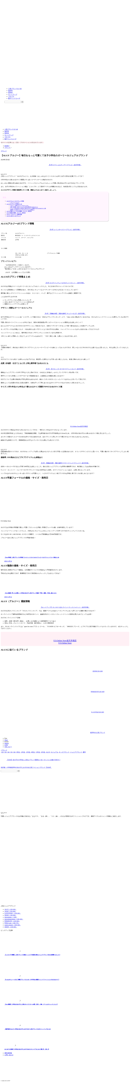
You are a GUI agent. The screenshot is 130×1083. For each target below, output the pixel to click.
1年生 (18, 752)
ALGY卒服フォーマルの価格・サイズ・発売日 (19, 211)
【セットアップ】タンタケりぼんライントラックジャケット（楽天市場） (65, 607)
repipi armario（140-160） (12, 925)
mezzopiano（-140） (10, 917)
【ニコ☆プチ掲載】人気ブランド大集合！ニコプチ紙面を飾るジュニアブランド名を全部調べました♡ (32, 954)
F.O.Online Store (65, 643)
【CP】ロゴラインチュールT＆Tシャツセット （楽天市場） (65, 283)
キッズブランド (64, 752)
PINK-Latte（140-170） (11, 923)
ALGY (48, 752)
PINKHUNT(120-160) (65, 691)
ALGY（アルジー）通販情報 (14, 214)
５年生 (38, 752)
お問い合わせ (8, 1055)
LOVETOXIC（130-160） (12, 913)
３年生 (28, 752)
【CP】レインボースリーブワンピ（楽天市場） (65, 229)
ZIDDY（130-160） (10, 927)
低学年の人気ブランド (65, 732)
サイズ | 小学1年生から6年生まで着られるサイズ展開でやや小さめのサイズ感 (28, 208)
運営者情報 (8, 1053)
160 (14, 752)
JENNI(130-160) (65, 671)
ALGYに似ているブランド (14, 216)
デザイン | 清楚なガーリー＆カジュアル (19, 205)
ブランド (4, 750)
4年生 (33, 752)
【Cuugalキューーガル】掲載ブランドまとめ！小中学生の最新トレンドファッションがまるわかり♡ (31, 979)
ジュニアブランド (76, 752)
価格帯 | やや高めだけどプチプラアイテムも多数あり (22, 209)
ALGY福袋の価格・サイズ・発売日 (16, 212)
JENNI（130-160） (10, 915)
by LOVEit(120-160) (65, 712)
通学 (84, 752)
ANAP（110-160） (10, 911)
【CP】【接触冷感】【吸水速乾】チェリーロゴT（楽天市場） (65, 313)
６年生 (43, 752)
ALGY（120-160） (10, 909)
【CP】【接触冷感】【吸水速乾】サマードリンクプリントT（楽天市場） (65, 463)
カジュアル (54, 752)
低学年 (6, 131)
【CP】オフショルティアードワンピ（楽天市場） (65, 165)
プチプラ (7, 137)
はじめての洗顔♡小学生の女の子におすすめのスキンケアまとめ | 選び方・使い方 (26, 1049)
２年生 (23, 752)
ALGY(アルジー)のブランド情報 (15, 201)
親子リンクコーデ (10, 139)
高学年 (6, 133)
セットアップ (8, 135)
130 (5, 752)
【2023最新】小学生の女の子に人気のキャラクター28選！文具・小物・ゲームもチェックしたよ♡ (31, 1004)
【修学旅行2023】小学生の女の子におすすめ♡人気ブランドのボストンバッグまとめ (27, 1029)
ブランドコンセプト (14, 202)
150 (11, 752)
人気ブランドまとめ (11, 129)
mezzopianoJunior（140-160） (13, 919)
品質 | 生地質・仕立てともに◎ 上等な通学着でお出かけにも (24, 207)
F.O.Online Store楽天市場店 (79, 426)
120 (2, 752)
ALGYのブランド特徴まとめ (14, 204)
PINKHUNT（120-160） (12, 921)
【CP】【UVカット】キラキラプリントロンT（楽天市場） (65, 369)
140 (8, 752)
